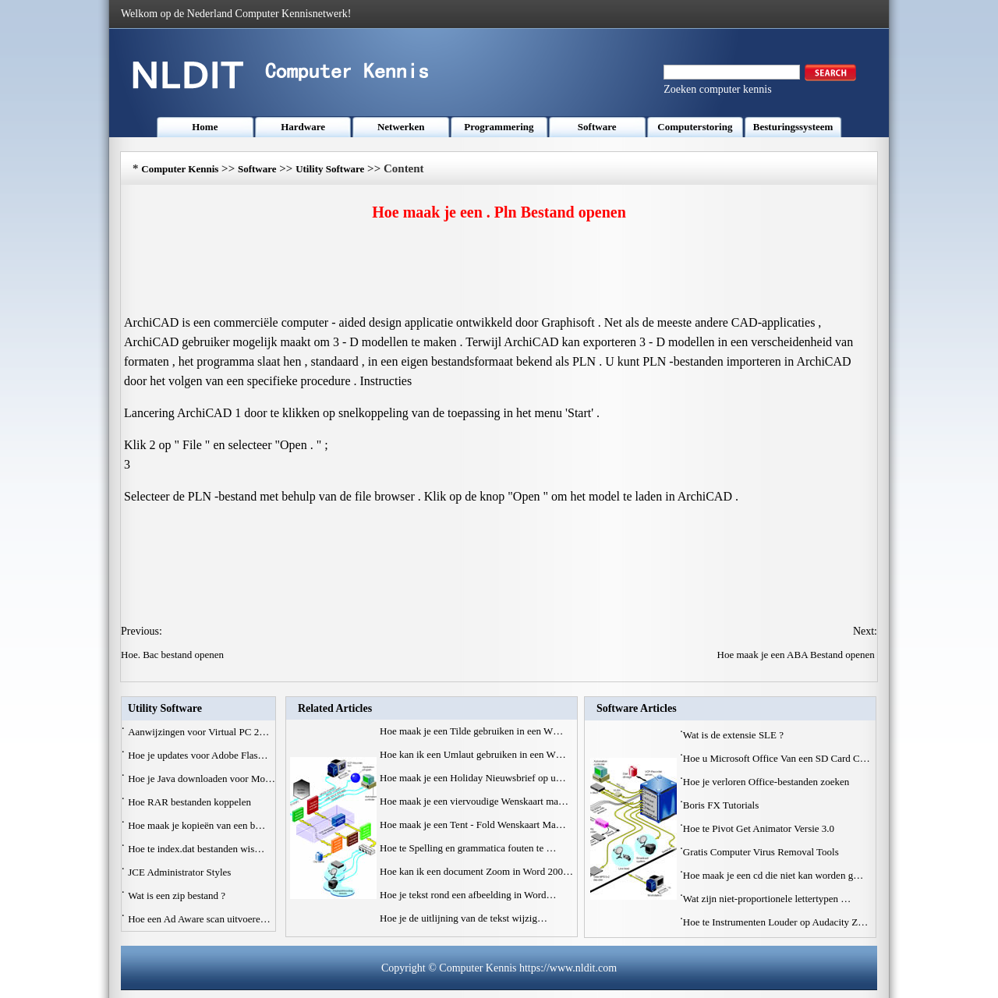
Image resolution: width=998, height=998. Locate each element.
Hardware (303, 127)
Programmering (498, 127)
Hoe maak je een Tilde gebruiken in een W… (471, 731)
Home (205, 127)
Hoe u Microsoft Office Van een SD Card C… (776, 758)
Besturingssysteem (793, 127)
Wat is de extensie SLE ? (735, 735)
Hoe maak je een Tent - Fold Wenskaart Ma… (473, 824)
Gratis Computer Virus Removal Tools (762, 852)
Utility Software (330, 169)
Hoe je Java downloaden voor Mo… (201, 778)
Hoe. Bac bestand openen (173, 654)
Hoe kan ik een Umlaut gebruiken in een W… (473, 754)
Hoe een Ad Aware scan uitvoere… (199, 919)
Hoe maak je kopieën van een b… (196, 825)
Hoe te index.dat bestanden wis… (196, 849)
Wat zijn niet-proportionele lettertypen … (767, 898)
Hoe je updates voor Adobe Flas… (197, 755)
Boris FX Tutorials (722, 805)
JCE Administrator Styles (180, 872)
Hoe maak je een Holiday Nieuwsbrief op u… (473, 778)
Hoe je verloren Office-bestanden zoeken (767, 781)
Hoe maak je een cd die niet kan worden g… (773, 875)
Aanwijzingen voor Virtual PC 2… (198, 732)
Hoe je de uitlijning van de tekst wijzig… (463, 918)
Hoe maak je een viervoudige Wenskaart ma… (474, 801)
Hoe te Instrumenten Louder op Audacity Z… (776, 922)
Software (597, 127)
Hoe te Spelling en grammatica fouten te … (468, 848)
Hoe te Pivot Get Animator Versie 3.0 (760, 828)
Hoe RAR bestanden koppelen (190, 802)
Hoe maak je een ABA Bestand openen (797, 654)
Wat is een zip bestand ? (178, 895)
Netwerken (401, 127)
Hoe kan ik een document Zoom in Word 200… (476, 871)
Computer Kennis (179, 169)
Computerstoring (694, 127)
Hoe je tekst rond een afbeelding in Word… (468, 895)
